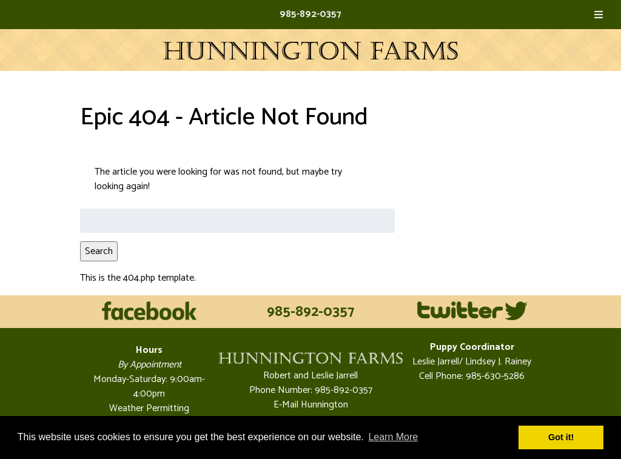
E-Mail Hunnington (311, 405)
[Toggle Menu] (598, 14)
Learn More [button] (393, 437)
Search (99, 251)
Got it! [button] (561, 437)
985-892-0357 (310, 14)
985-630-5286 (494, 376)
